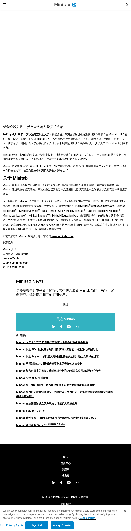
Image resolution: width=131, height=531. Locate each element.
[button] (127, 4)
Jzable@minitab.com (16, 262)
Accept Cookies (62, 525)
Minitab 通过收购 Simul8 (40, 425)
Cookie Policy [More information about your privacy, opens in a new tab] (87, 518)
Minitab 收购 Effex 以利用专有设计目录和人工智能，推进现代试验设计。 (58, 349)
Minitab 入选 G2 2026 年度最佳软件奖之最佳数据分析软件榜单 (52, 342)
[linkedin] (53, 482)
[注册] (65, 304)
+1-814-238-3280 (13, 267)
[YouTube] (69, 326)
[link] (65, 457)
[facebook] (61, 482)
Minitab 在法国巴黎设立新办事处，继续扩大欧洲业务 (46, 403)
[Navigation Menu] (4, 4)
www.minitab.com (62, 236)
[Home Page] (65, 5)
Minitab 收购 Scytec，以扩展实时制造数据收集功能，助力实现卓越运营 (57, 356)
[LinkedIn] (53, 326)
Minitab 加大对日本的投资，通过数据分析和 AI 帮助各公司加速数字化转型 (58, 370)
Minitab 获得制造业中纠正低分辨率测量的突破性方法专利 (49, 363)
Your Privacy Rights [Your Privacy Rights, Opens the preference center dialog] (11, 525)
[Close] (125, 511)
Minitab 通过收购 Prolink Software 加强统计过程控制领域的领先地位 (56, 417)
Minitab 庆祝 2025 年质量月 (32, 377)
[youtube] (69, 482)
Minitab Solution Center (30, 410)
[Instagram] (77, 326)
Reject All (37, 525)
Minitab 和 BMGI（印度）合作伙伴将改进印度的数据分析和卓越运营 (55, 385)
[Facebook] (61, 326)
